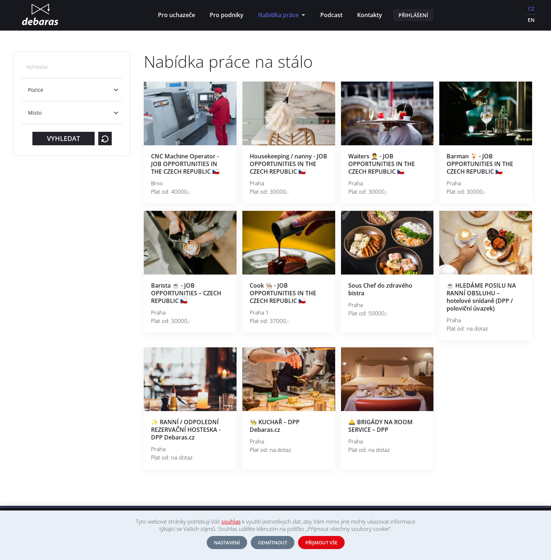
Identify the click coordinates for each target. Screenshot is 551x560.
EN (531, 19)
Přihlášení (413, 15)
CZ (531, 8)
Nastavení (227, 542)
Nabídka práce (279, 16)
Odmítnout (272, 542)
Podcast (331, 15)
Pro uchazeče (176, 15)
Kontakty (369, 15)
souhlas (231, 521)
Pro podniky (226, 15)
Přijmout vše (321, 542)
